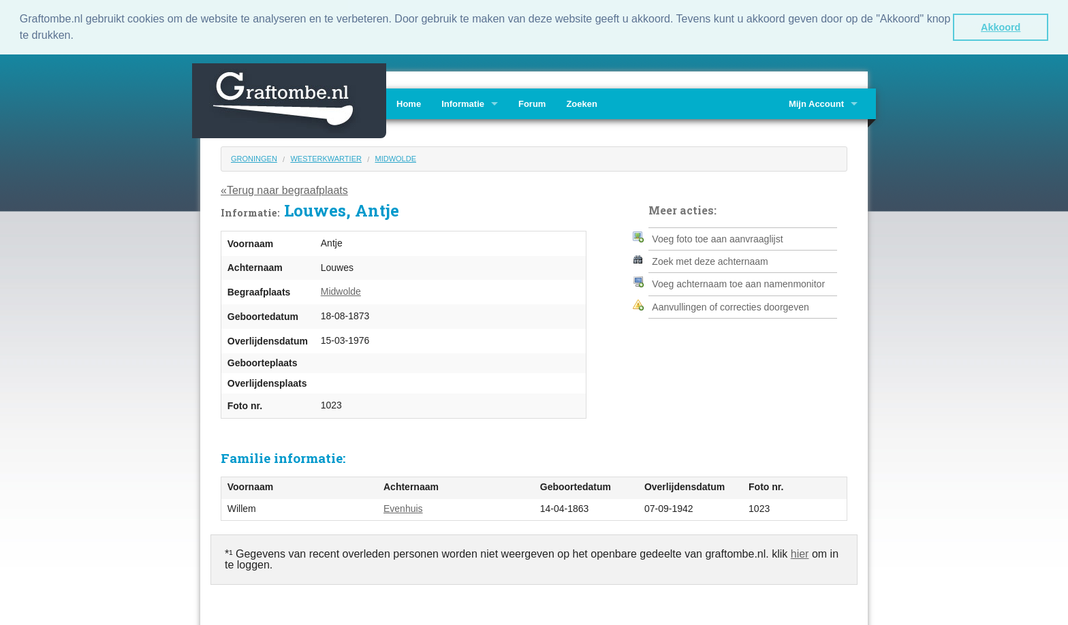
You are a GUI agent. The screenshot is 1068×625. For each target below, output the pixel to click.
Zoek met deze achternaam (710, 260)
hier (800, 553)
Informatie (462, 103)
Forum (532, 103)
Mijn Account (816, 103)
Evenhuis (403, 507)
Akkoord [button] (1000, 27)
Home (408, 103)
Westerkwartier (326, 158)
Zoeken (581, 103)
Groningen (254, 158)
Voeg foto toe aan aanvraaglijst (717, 237)
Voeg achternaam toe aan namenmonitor (738, 283)
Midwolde (395, 158)
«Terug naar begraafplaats (284, 189)
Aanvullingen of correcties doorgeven (730, 306)
